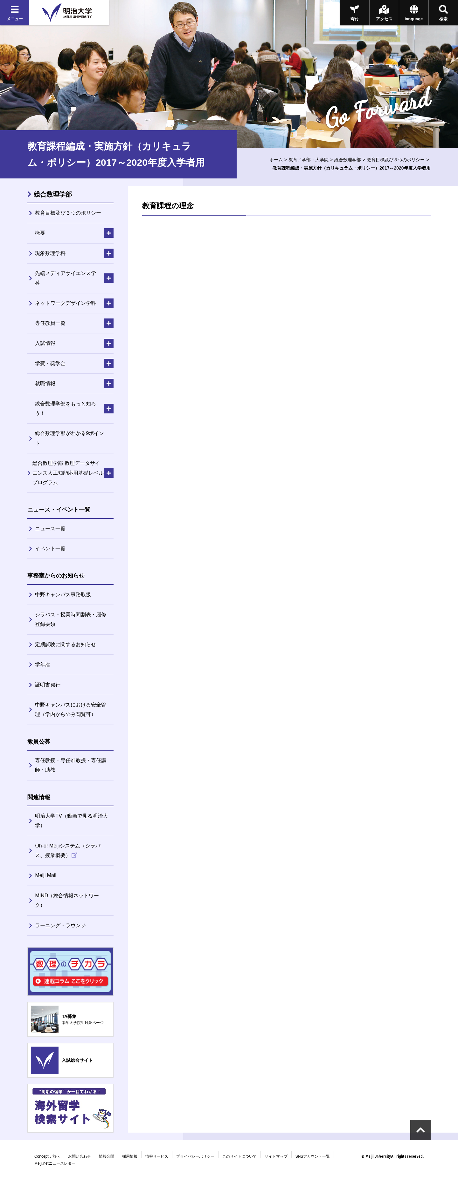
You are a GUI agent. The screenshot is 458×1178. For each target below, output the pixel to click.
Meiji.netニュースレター (54, 1163)
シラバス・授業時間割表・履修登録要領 (70, 619)
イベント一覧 (50, 548)
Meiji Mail (45, 875)
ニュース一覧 (50, 528)
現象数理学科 (50, 253)
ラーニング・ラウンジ (60, 925)
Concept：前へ (47, 1156)
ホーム (276, 159)
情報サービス (156, 1156)
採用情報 (129, 1156)
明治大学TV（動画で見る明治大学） (71, 820)
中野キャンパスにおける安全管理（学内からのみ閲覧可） (70, 709)
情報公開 (106, 1156)
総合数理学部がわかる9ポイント (69, 438)
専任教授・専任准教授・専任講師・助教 (70, 765)
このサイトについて (239, 1156)
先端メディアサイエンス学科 (65, 278)
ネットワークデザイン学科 (65, 303)
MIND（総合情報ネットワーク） (67, 900)
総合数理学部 (347, 159)
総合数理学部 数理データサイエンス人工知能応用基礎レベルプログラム (68, 472)
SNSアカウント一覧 (312, 1156)
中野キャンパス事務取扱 (63, 594)
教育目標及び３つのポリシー (396, 159)
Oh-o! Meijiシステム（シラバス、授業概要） (67, 850)
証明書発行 (47, 684)
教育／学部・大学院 (308, 159)
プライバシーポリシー (195, 1156)
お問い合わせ (79, 1156)
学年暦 (42, 664)
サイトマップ (276, 1156)
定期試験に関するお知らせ (65, 644)
